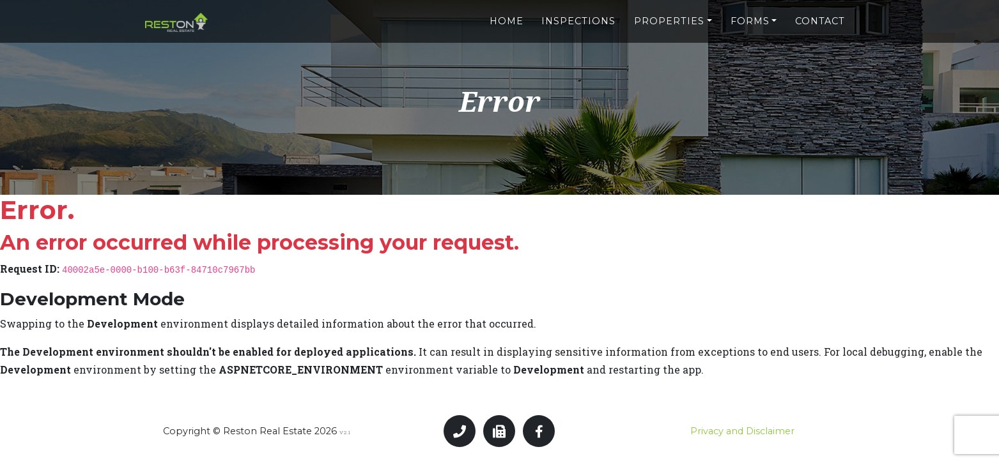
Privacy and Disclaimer (742, 431)
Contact (820, 17)
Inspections (578, 17)
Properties (669, 17)
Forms (750, 17)
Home (506, 17)
